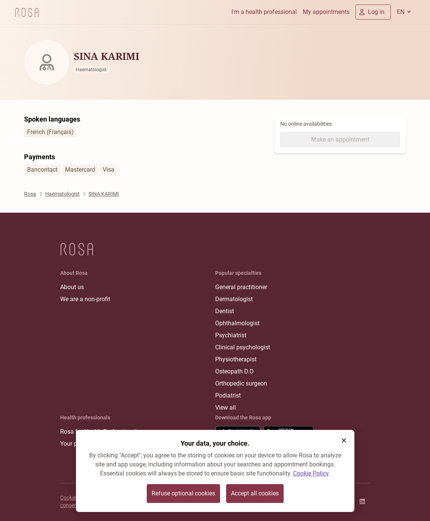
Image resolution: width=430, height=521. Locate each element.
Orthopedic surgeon (241, 383)
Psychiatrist (230, 335)
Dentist (224, 311)
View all (225, 407)
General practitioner (241, 287)
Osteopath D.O (234, 371)
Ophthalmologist (237, 323)
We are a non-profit (85, 299)
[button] (343, 440)
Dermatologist (234, 299)
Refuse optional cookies (183, 493)
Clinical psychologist (242, 347)
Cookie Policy (310, 473)
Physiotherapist (236, 359)
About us (72, 287)
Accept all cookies (255, 493)
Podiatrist (228, 395)
